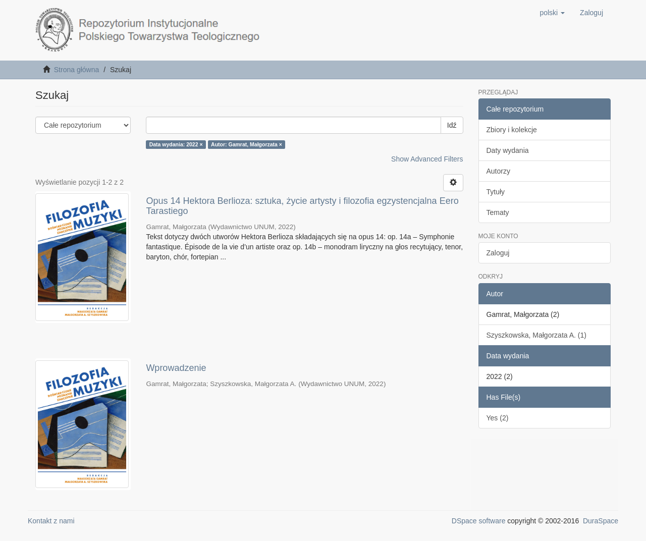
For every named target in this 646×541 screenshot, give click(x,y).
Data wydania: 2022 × (176, 144)
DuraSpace (600, 521)
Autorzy (498, 171)
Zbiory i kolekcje (512, 130)
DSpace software (479, 521)
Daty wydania (508, 150)
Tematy (498, 212)
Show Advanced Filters (427, 159)
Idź (452, 125)
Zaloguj (498, 253)
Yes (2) (498, 418)
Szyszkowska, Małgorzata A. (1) (536, 335)
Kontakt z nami (51, 521)
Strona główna (76, 70)
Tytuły (496, 192)
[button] (552, 12)
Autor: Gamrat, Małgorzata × (246, 144)
